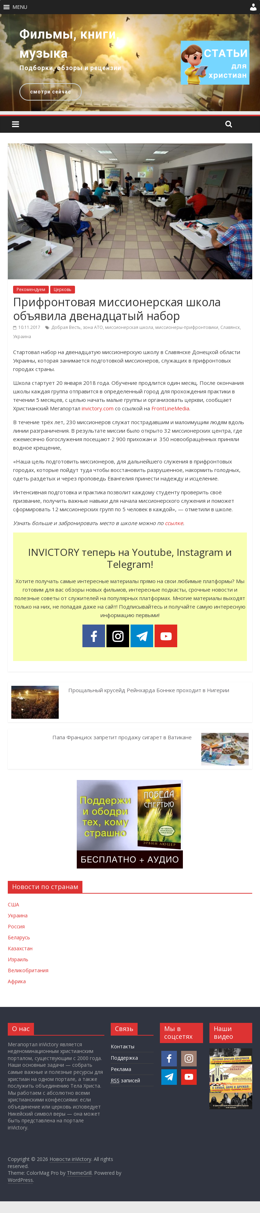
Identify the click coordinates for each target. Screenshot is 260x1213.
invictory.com (98, 408)
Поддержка (124, 1057)
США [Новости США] (13, 904)
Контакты (122, 1046)
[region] (130, 62)
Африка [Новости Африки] (17, 981)
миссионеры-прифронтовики (186, 327)
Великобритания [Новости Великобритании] (28, 970)
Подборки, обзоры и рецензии (70, 68)
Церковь (62, 289)
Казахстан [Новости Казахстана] (20, 948)
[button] (19, 7)
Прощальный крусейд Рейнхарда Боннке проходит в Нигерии (148, 690)
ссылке (174, 522)
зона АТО (93, 327)
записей (125, 1080)
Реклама (121, 1069)
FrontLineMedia (170, 408)
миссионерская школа (129, 327)
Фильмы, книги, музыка (69, 44)
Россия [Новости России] (16, 926)
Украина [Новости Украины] (18, 915)
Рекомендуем (31, 289)
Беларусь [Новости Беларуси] (19, 937)
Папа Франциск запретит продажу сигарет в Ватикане (122, 737)
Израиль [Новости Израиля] (18, 959)
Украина (22, 337)
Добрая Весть (66, 327)
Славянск (230, 327)
